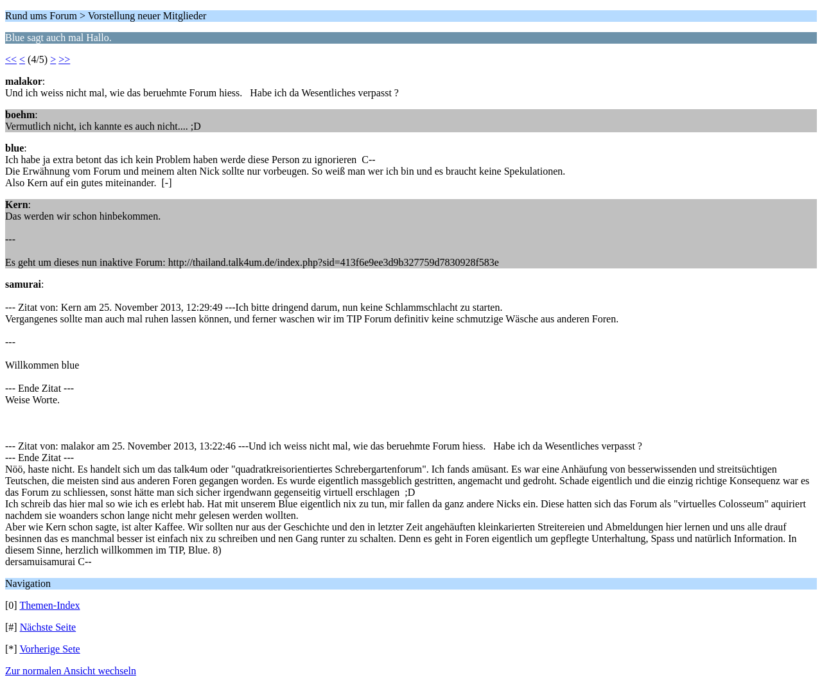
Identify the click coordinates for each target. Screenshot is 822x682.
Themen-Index (49, 605)
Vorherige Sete (49, 648)
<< (11, 59)
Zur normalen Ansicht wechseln (70, 670)
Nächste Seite (48, 627)
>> (64, 59)
